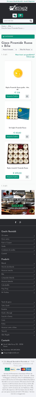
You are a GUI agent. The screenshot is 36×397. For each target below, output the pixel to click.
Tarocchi (18, 331)
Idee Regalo (18, 335)
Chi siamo (18, 236)
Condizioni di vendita (18, 250)
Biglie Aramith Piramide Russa (17, 168)
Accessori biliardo (18, 282)
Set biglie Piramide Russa (17, 128)
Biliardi (18, 264)
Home (4, 26)
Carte (18, 320)
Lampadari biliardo (18, 278)
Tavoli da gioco (18, 302)
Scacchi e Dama (18, 317)
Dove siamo (18, 239)
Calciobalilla (18, 285)
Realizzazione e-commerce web (23, 363)
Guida (18, 247)
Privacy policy (18, 365)
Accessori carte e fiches (18, 328)
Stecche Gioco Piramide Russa (12, 28)
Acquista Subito (12, 96)
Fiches (18, 324)
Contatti (18, 254)
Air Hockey (18, 293)
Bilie (10, 26)
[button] (14, 15)
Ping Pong (18, 289)
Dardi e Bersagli (18, 313)
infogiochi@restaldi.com (11, 353)
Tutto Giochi (18, 306)
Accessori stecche (18, 271)
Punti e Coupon (18, 243)
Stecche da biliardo (18, 267)
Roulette (18, 310)
